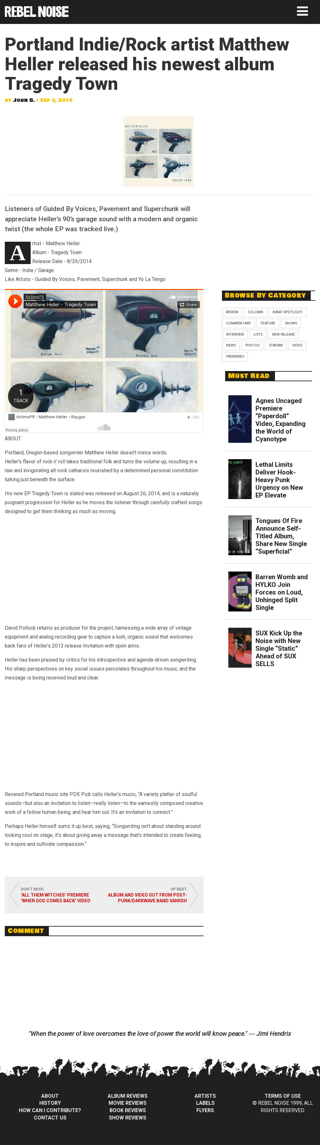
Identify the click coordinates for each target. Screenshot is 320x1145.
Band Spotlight (288, 312)
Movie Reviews (128, 1103)
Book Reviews (128, 1110)
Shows (291, 323)
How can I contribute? (50, 1110)
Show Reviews (127, 1118)
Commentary (238, 323)
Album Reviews (128, 1096)
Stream (276, 345)
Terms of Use (283, 1096)
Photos (252, 345)
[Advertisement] (270, 239)
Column (255, 312)
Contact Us (50, 1118)
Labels (205, 1103)
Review (232, 312)
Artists (205, 1096)
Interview (235, 334)
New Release (283, 334)
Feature (268, 323)
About (50, 1096)
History (50, 1103)
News (231, 345)
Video (297, 345)
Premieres (235, 356)
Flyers (205, 1110)
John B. (24, 100)
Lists (258, 334)
